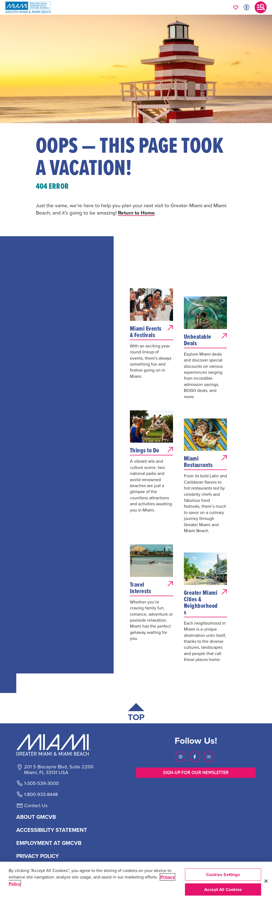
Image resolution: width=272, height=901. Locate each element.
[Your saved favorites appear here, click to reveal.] (235, 7)
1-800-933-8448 (41, 794)
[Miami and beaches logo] (58, 744)
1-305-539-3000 (41, 783)
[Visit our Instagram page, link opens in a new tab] (180, 756)
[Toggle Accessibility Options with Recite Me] (246, 7)
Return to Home (136, 212)
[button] (168, 293)
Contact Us (35, 806)
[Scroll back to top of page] (136, 713)
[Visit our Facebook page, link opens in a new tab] (194, 756)
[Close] (266, 881)
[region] (136, 881)
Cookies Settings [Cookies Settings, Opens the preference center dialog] (223, 874)
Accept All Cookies (223, 889)
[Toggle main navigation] (261, 7)
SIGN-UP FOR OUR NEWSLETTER (196, 772)
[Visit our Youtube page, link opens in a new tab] (208, 756)
